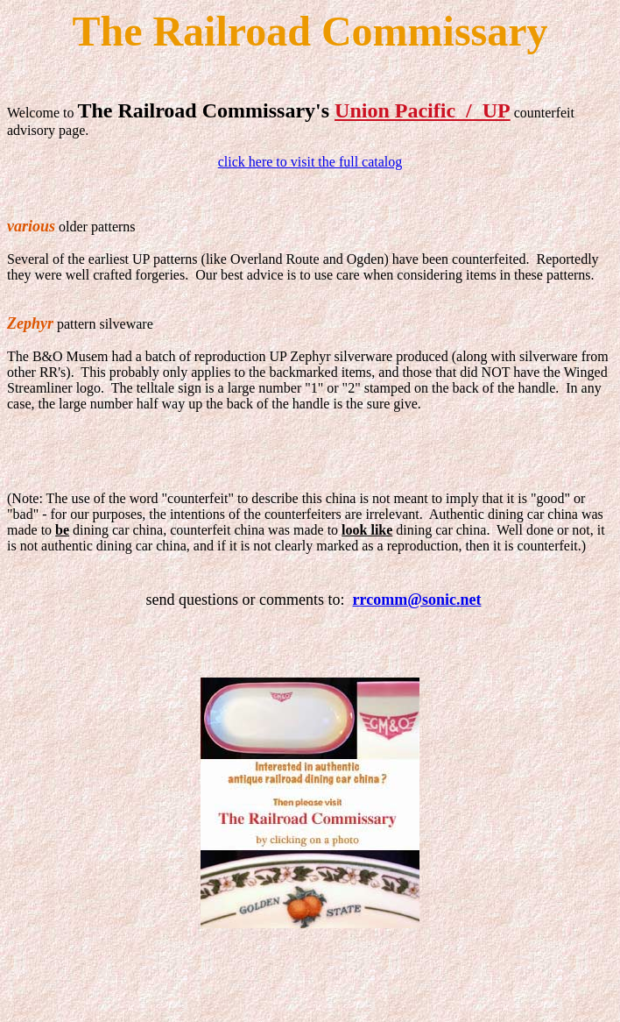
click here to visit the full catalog (310, 161)
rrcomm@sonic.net (417, 599)
